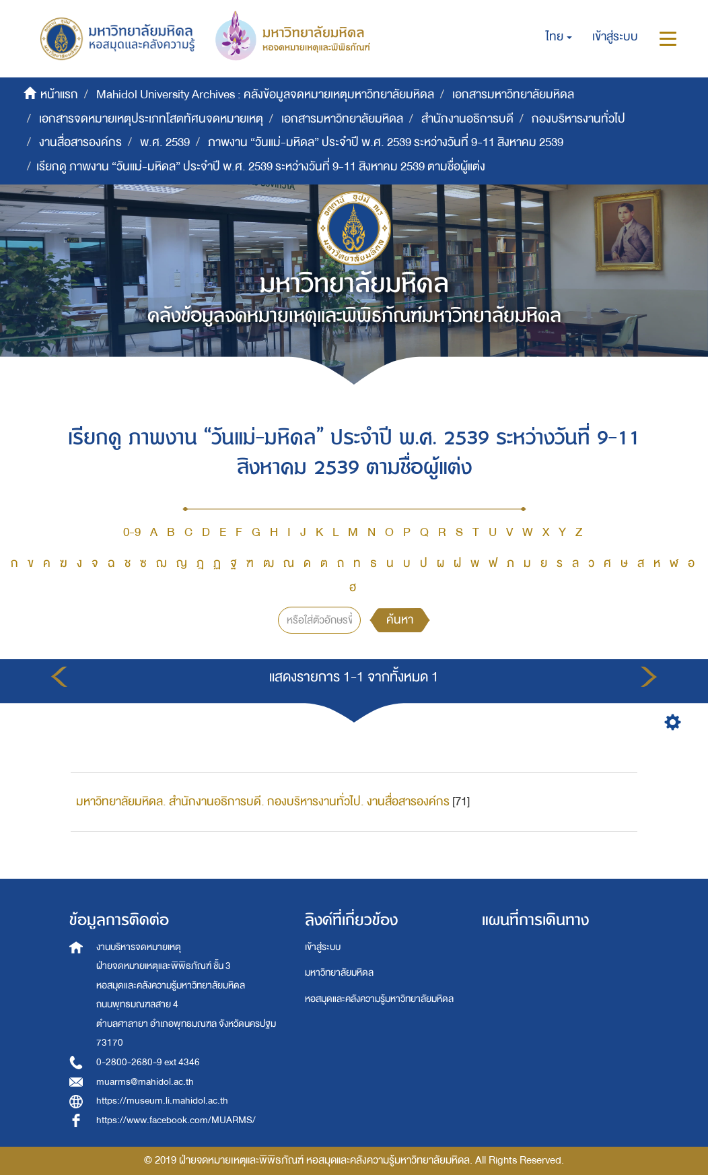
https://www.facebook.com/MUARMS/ (176, 1120)
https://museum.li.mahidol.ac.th (162, 1100)
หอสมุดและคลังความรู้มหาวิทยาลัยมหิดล (379, 999)
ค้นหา (399, 619)
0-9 (132, 532)
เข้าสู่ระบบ (323, 947)
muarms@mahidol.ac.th (145, 1081)
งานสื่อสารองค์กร (80, 142)
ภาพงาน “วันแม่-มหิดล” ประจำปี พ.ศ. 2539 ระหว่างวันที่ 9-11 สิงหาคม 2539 (385, 142)
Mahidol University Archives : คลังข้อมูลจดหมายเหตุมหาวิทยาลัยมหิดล (265, 94)
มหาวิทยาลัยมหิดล (339, 972)
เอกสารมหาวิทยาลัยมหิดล (513, 94)
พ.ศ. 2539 (165, 142)
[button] (559, 37)
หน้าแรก (59, 94)
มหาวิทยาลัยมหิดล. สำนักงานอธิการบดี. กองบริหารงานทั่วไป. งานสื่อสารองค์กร (263, 801)
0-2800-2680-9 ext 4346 (148, 1062)
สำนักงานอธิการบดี (467, 118)
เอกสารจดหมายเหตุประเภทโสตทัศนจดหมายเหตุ (151, 118)
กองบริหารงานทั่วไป (578, 118)
